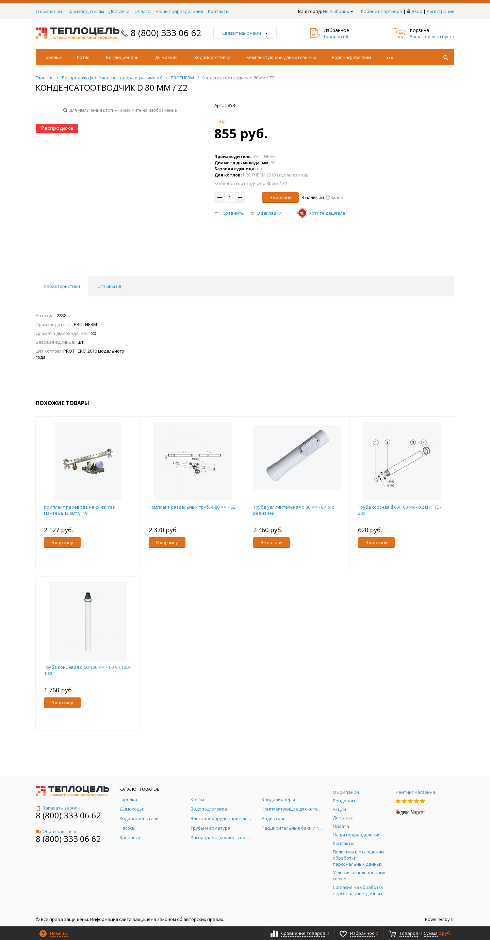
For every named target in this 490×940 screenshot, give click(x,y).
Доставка (119, 11)
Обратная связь (57, 831)
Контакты (218, 11)
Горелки (52, 57)
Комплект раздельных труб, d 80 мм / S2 (192, 507)
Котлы (84, 57)
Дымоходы (167, 57)
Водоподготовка (212, 57)
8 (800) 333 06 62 (166, 33)
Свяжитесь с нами (245, 33)
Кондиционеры (123, 57)
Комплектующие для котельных (281, 57)
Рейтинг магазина (415, 792)
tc (452, 919)
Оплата (142, 11)
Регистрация (440, 11)
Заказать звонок (58, 808)
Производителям (85, 11)
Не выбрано (338, 11)
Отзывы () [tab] (109, 286)
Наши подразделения (179, 11)
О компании (49, 11)
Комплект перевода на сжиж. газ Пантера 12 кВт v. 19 (79, 510)
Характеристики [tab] (62, 286)
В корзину (280, 197)
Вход (417, 11)
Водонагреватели (351, 57)
